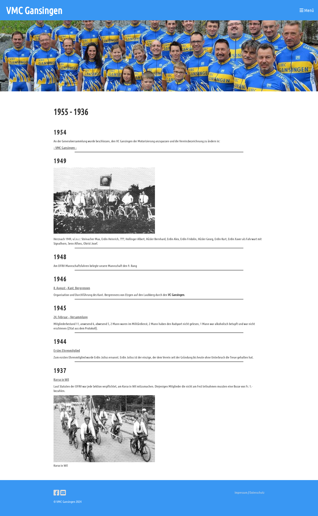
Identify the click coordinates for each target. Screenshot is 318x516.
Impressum (241, 492)
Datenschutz (256, 492)
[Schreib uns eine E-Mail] (63, 493)
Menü (307, 10)
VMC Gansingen (34, 10)
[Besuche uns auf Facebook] (56, 493)
